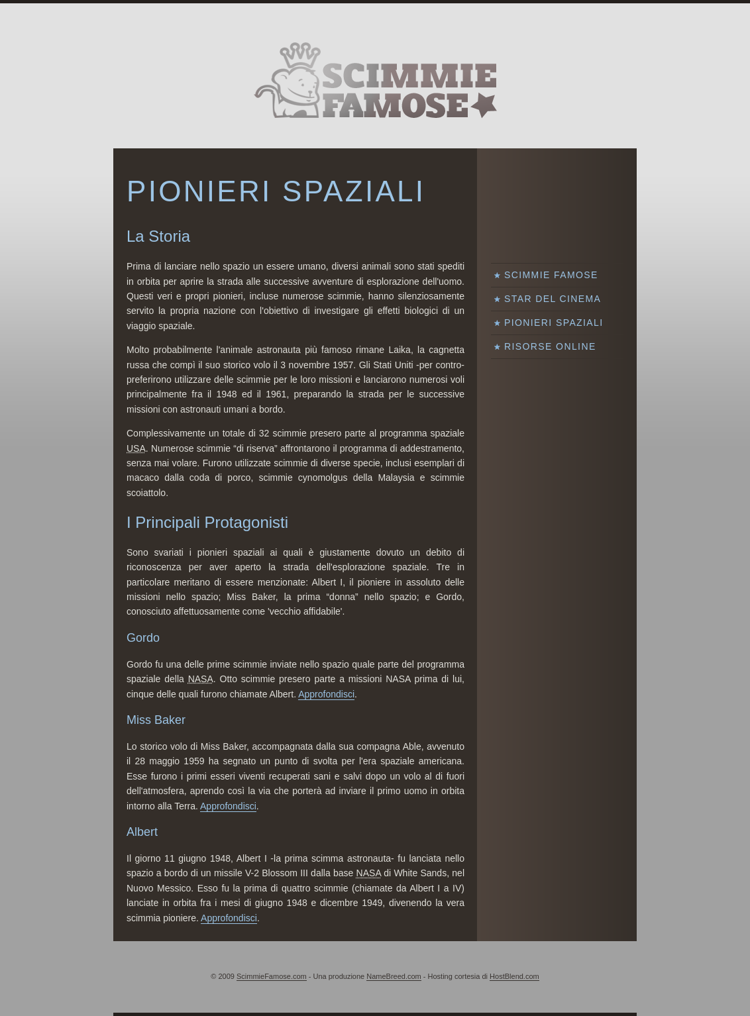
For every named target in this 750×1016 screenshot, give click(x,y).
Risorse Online (550, 346)
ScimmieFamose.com (272, 976)
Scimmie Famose (551, 275)
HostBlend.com (514, 976)
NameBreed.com (393, 976)
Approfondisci (326, 694)
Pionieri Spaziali (554, 322)
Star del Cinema (552, 298)
